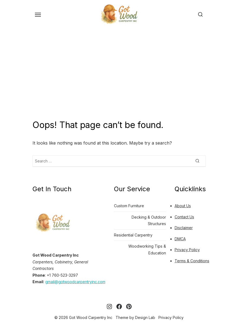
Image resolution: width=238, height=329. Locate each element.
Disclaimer (184, 227)
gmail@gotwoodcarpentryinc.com (75, 281)
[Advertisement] (119, 73)
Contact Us (184, 217)
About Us (183, 205)
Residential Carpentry (133, 235)
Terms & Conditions (192, 260)
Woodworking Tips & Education (147, 249)
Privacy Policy (187, 249)
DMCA (180, 239)
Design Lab (145, 317)
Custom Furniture (129, 205)
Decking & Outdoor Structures (149, 220)
